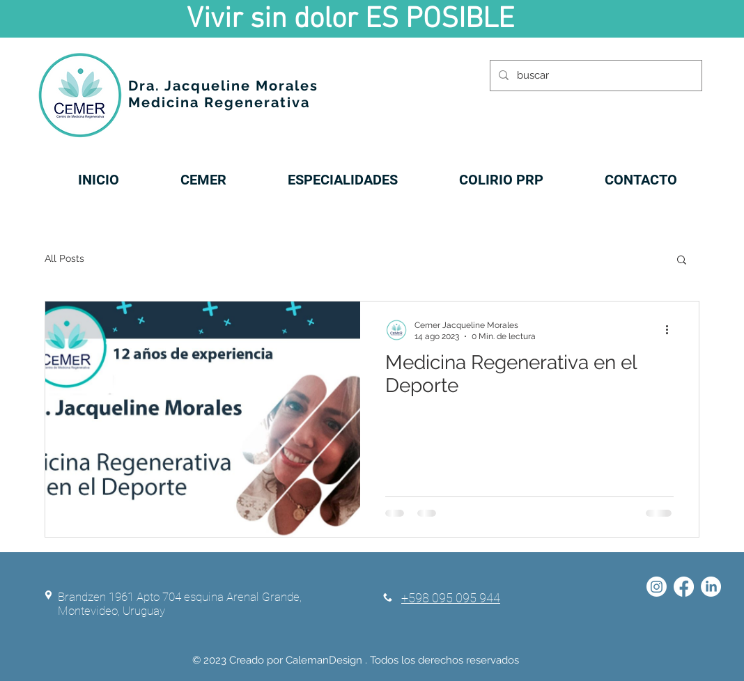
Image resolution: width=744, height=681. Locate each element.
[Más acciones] (671, 330)
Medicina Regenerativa (219, 102)
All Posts (64, 258)
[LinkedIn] (711, 587)
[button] (681, 260)
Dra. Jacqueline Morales (223, 85)
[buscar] (594, 76)
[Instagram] (656, 587)
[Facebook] (684, 587)
